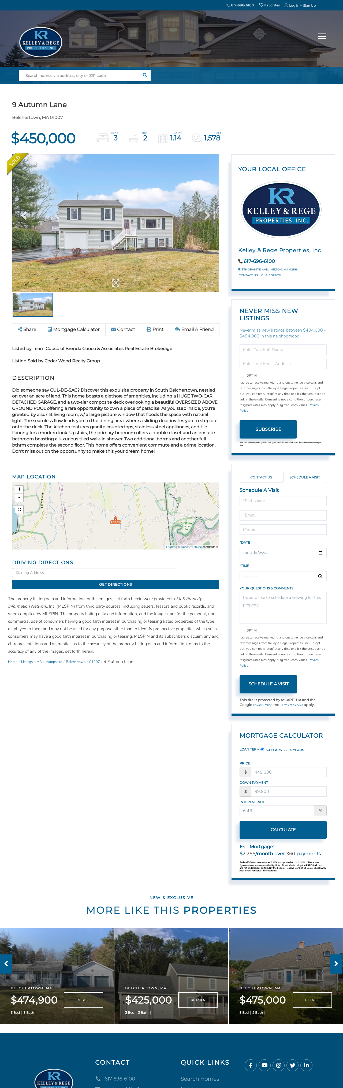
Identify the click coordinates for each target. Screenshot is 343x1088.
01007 (111, 652)
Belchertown (89, 652)
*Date (245, 542)
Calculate (268, 830)
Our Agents (271, 275)
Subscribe (268, 429)
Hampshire (63, 652)
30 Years (271, 750)
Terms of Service (295, 705)
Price (245, 764)
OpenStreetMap (191, 547)
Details (83, 1008)
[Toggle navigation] (322, 35)
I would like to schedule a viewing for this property (283, 608)
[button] (145, 75)
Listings (30, 652)
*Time (244, 566)
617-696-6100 (240, 5)
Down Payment (254, 783)
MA (45, 652)
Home (14, 652)
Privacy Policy (263, 705)
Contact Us (248, 275)
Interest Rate (252, 802)
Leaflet (171, 547)
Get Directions (199, 573)
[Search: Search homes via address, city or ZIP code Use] (79, 75)
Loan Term (249, 750)
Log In (294, 5)
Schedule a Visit (304, 477)
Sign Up (309, 5)
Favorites (269, 5)
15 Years (294, 750)
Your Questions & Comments (266, 588)
